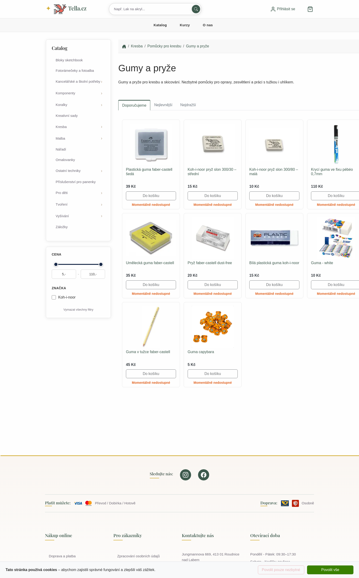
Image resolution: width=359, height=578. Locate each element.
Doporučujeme (134, 105)
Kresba (61, 127)
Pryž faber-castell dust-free (210, 263)
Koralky (61, 105)
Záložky (62, 227)
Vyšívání (62, 216)
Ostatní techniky (68, 171)
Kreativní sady (67, 116)
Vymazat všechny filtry (78, 309)
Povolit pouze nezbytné (281, 570)
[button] (310, 9)
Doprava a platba (63, 556)
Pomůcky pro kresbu (164, 46)
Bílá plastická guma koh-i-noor (274, 263)
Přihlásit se (282, 9)
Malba (60, 138)
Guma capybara (201, 352)
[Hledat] (196, 9)
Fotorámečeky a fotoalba (75, 70)
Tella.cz (70, 9)
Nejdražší (188, 105)
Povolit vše (330, 570)
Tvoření (61, 204)
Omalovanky (65, 160)
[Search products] (155, 9)
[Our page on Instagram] (185, 474)
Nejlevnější (163, 105)
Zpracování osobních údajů (139, 556)
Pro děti (62, 193)
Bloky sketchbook (69, 60)
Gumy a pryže (197, 46)
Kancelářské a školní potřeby (78, 81)
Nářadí (61, 149)
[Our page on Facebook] (203, 474)
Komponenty (65, 93)
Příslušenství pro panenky (76, 182)
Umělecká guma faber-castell (150, 263)
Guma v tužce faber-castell (148, 352)
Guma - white (322, 263)
